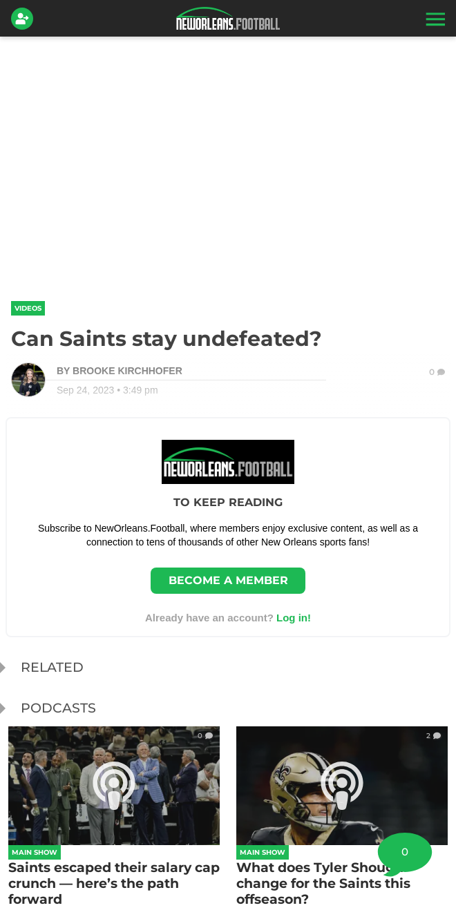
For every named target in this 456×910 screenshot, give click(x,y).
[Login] (25, 18)
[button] (434, 18)
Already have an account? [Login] (228, 617)
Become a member (228, 580)
